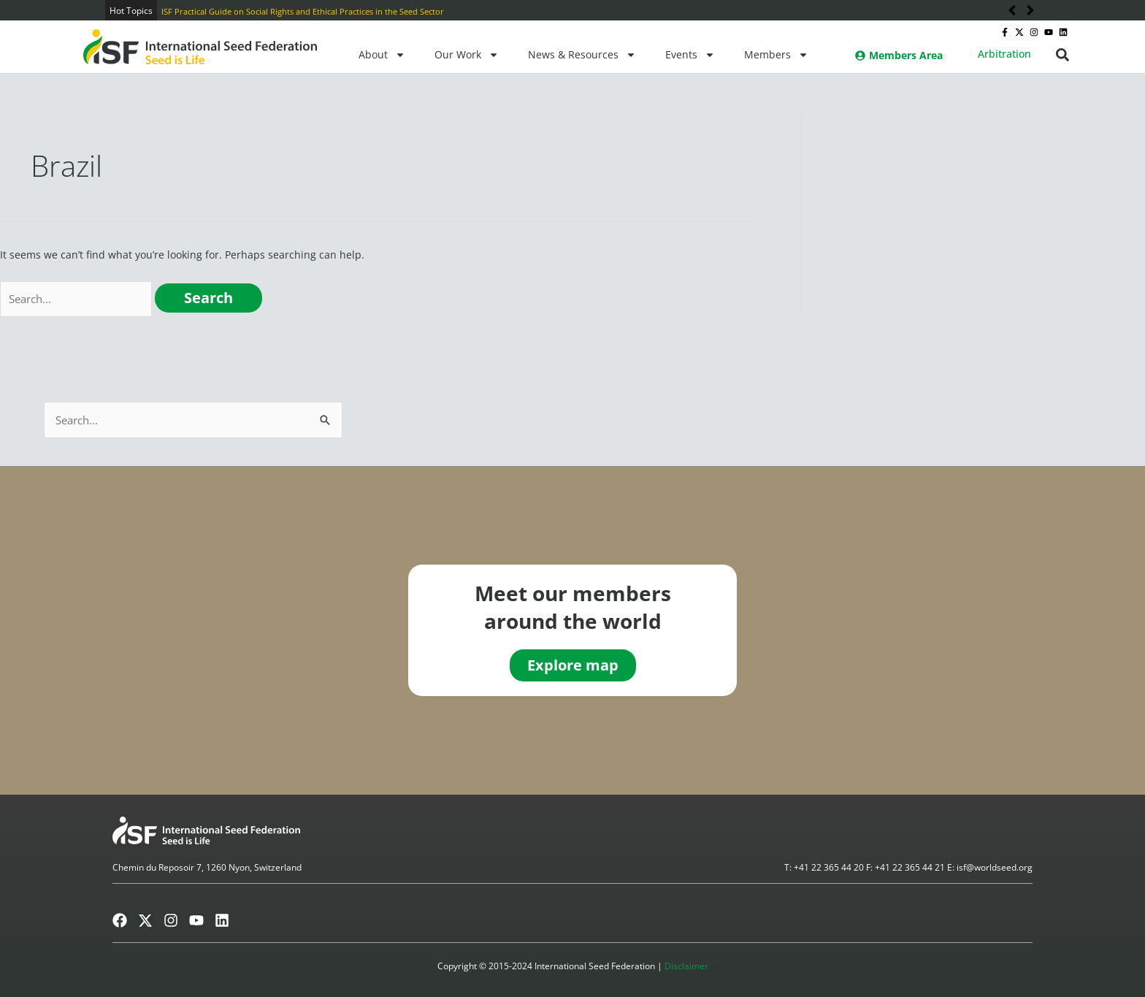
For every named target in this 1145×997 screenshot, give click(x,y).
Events (690, 54)
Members (776, 54)
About (382, 54)
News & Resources (582, 54)
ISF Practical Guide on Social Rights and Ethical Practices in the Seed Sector (302, 11)
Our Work (466, 54)
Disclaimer (686, 966)
